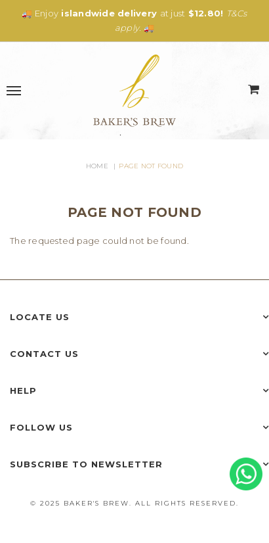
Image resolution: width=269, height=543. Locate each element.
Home (97, 166)
